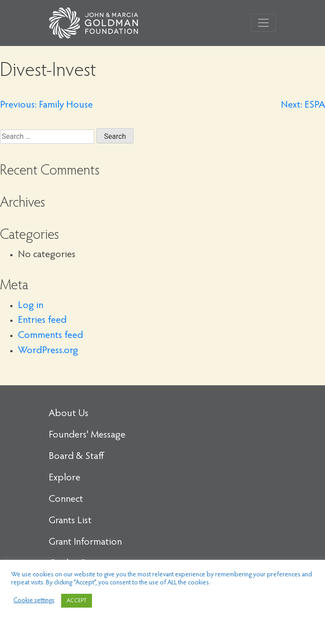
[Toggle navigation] (263, 23)
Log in (30, 306)
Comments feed (50, 336)
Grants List (70, 521)
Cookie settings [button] (33, 600)
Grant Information (85, 542)
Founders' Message (87, 435)
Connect (66, 499)
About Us (68, 414)
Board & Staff (76, 457)
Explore (64, 478)
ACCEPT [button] (77, 601)
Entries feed (42, 320)
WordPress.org (48, 351)
